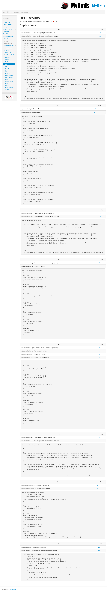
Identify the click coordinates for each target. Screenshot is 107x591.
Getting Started (7, 24)
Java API (9, 34)
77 (95, 112)
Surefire (6, 59)
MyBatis (82, 5)
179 (100, 213)
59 (99, 437)
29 (99, 263)
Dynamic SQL (7, 31)
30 (99, 347)
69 (99, 550)
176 (100, 216)
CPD (5, 64)
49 (95, 109)
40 (97, 485)
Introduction (6, 22)
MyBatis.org (13, 589)
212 (99, 547)
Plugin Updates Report (8, 82)
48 (99, 266)
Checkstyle (7, 62)
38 (99, 351)
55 (99, 440)
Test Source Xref (9, 55)
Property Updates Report (8, 86)
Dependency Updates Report (8, 74)
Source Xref (7, 52)
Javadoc (6, 50)
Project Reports (9, 48)
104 (100, 32)
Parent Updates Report (8, 78)
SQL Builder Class (8, 36)
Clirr (5, 71)
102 (100, 36)
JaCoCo (6, 89)
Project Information (9, 45)
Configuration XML (9, 27)
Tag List (6, 68)
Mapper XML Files (9, 29)
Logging (5, 38)
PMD (5, 66)
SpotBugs (7, 57)
